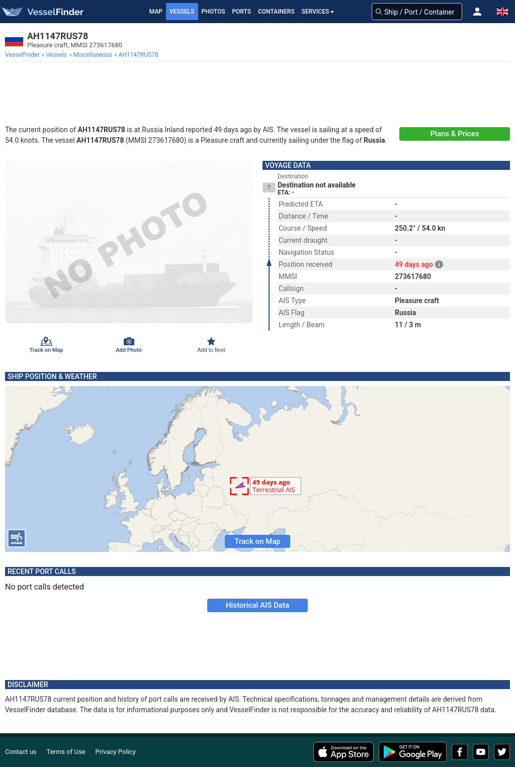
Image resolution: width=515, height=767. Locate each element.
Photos (213, 11)
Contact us (21, 751)
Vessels (182, 11)
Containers (276, 11)
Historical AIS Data (257, 605)
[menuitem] (23, 54)
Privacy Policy (116, 751)
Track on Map (257, 541)
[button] (477, 11)
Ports (241, 11)
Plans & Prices (455, 133)
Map (155, 11)
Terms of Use (66, 751)
